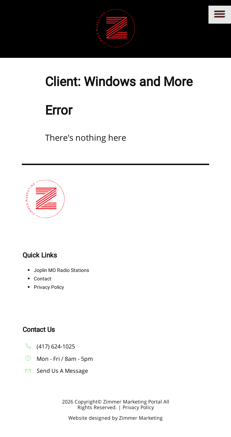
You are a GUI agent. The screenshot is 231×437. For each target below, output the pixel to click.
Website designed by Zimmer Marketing (115, 417)
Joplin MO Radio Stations (61, 270)
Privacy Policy (49, 287)
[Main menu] (219, 15)
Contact (42, 278)
